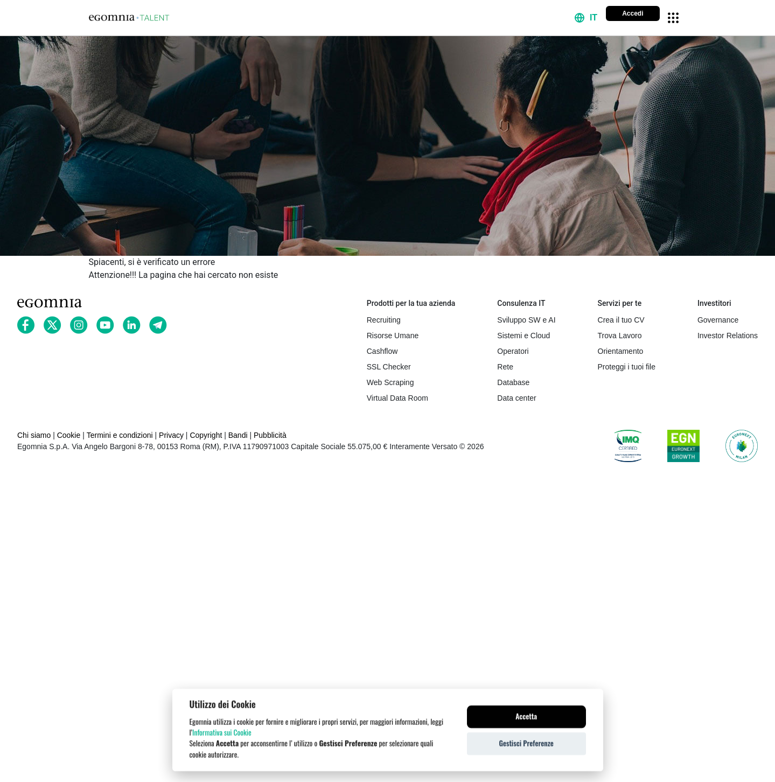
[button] (586, 17)
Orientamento (621, 351)
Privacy (171, 435)
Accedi (632, 13)
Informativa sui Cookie (222, 734)
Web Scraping (390, 382)
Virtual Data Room (397, 398)
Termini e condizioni (120, 435)
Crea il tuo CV (621, 320)
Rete (505, 366)
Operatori (512, 351)
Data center (516, 398)
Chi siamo (34, 435)
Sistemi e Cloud (523, 335)
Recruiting (384, 320)
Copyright (206, 435)
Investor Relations (727, 335)
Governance (717, 320)
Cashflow (382, 351)
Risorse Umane (392, 335)
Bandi (238, 435)
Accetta (526, 718)
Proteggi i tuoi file (626, 366)
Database (513, 382)
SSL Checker (389, 366)
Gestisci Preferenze (526, 745)
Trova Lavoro (620, 335)
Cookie (69, 435)
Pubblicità (270, 435)
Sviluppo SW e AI (526, 320)
